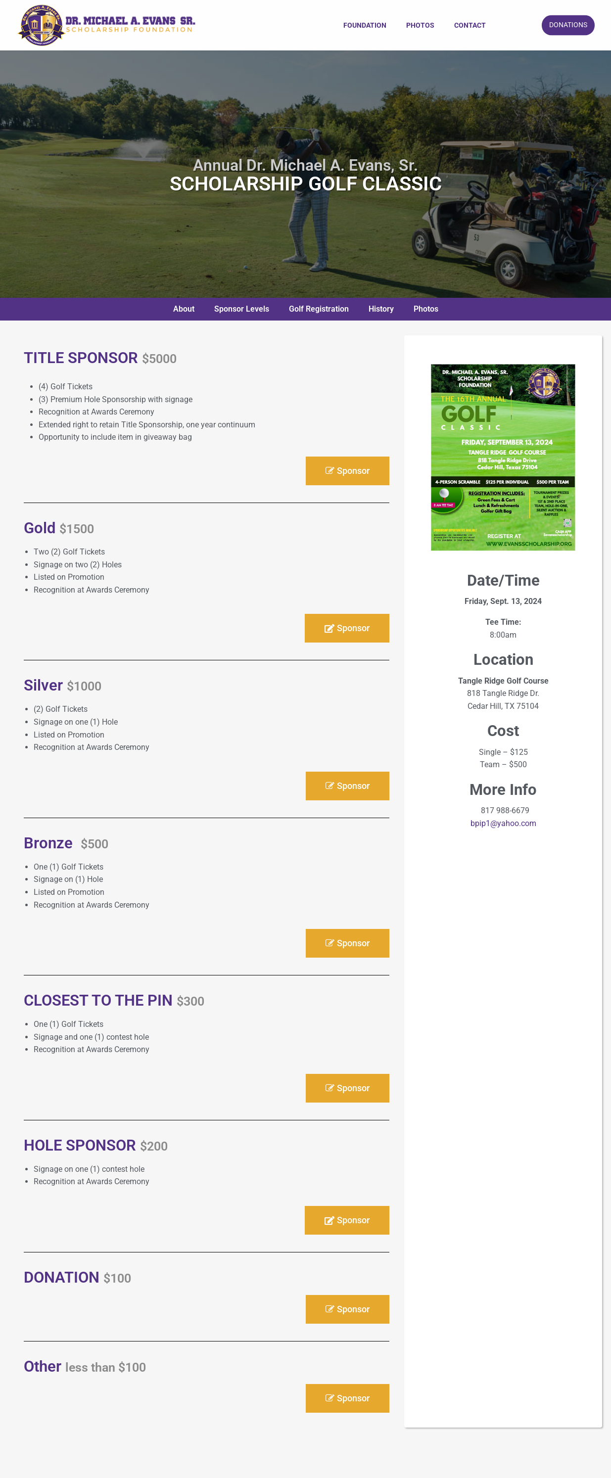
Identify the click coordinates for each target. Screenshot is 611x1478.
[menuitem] (364, 25)
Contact (470, 25)
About (183, 309)
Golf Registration (319, 309)
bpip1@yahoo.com (503, 823)
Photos (420, 25)
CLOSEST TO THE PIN (114, 1000)
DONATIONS (568, 25)
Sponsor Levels (241, 309)
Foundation (364, 25)
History (381, 309)
